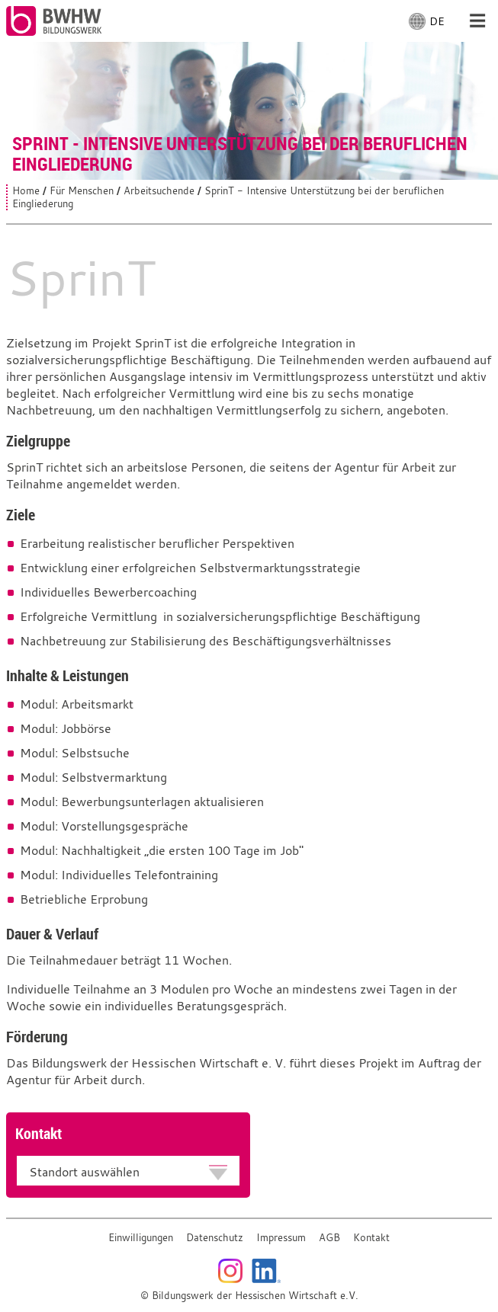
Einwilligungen (140, 1237)
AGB (329, 1237)
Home (26, 190)
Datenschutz (214, 1237)
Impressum (281, 1237)
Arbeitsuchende (159, 190)
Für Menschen (82, 190)
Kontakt (371, 1237)
